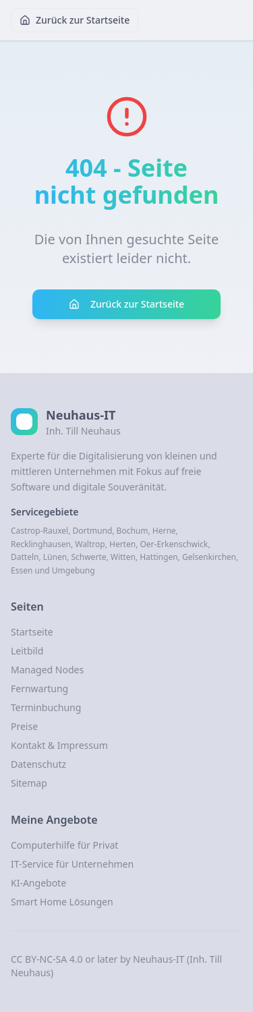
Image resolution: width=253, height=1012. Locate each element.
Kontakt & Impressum (59, 745)
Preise (24, 726)
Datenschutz (38, 764)
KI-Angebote (38, 882)
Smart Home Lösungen (62, 901)
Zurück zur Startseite (75, 19)
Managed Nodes (47, 669)
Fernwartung (39, 688)
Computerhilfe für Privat (64, 845)
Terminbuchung (46, 707)
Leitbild (27, 650)
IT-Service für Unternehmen (72, 864)
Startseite (32, 631)
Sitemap (29, 783)
